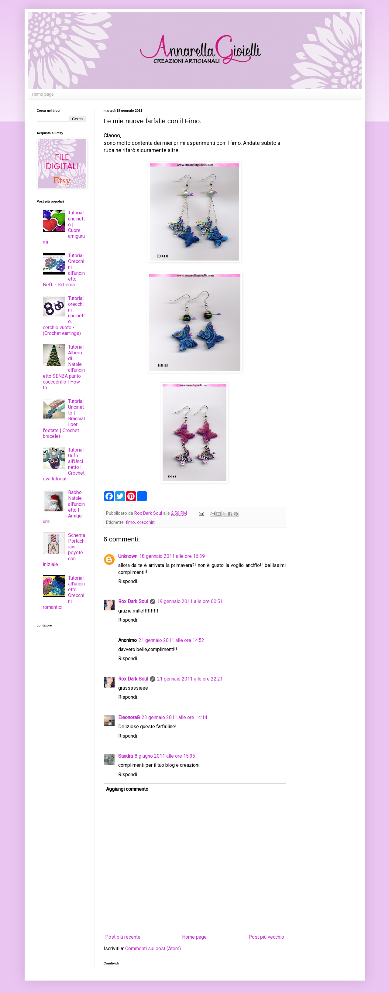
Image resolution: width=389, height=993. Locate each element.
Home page (43, 94)
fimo (130, 522)
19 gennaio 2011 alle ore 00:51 (190, 601)
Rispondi (127, 581)
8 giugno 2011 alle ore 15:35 (165, 756)
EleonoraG (129, 717)
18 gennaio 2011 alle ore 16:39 (172, 556)
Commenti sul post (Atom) (153, 948)
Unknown (127, 556)
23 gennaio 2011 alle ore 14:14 (174, 717)
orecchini (146, 522)
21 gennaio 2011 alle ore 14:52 (171, 640)
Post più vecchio (266, 937)
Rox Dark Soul (133, 601)
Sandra (125, 756)
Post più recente (122, 937)
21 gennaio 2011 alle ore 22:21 (190, 679)
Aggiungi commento (127, 789)
